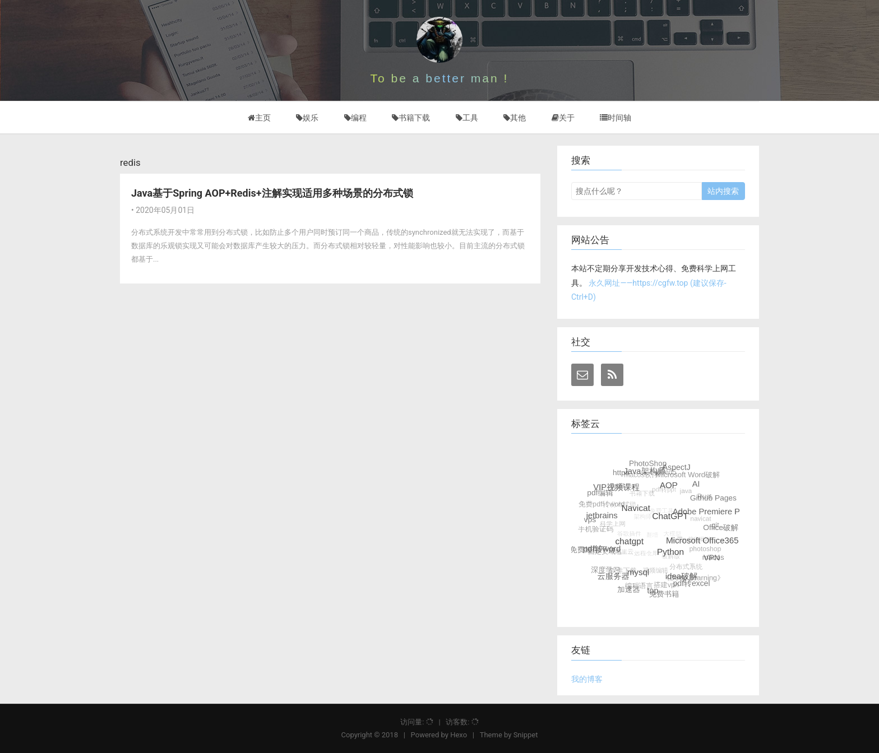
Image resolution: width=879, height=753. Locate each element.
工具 (467, 117)
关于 (563, 117)
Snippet (525, 735)
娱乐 (307, 117)
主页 (259, 117)
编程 (355, 117)
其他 (514, 117)
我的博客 (587, 679)
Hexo (458, 735)
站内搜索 (723, 191)
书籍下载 (411, 117)
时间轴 (615, 117)
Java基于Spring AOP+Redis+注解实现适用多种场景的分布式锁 (272, 193)
